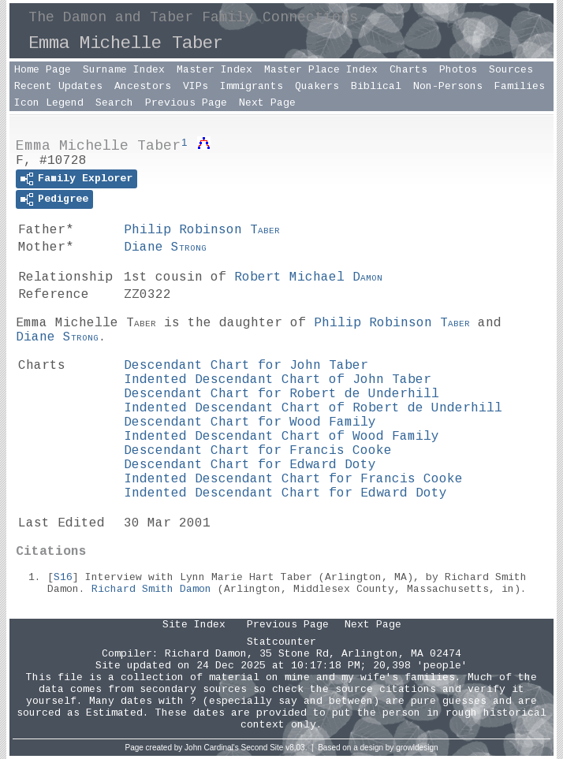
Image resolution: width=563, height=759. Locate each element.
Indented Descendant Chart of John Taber (277, 380)
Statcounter (281, 642)
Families (519, 86)
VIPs (195, 86)
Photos (458, 70)
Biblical (376, 86)
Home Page (42, 70)
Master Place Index (321, 70)
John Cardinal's (212, 747)
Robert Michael (308, 277)
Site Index (194, 625)
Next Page (267, 103)
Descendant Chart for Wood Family (250, 422)
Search (114, 103)
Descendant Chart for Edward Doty (250, 465)
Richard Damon (206, 654)
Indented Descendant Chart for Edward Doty (285, 493)
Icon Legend (49, 103)
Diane (165, 247)
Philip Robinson (202, 230)
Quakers (317, 86)
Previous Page (186, 103)
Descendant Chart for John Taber (246, 366)
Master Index (214, 70)
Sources (511, 70)
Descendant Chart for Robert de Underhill (281, 394)
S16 (63, 577)
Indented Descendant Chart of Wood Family (281, 437)
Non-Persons (448, 86)
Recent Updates (58, 86)
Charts (408, 70)
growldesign (417, 747)
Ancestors (142, 86)
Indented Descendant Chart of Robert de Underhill (313, 408)
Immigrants (251, 86)
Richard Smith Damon (151, 589)
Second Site (262, 747)
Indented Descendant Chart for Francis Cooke (293, 479)
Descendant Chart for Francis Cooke (258, 451)
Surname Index (124, 70)
